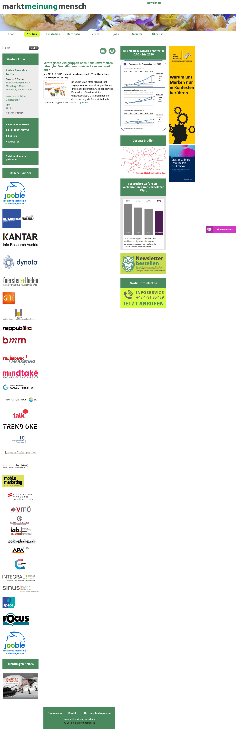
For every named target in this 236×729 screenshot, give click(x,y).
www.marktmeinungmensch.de (79, 719)
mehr (85, 102)
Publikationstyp (18, 130)
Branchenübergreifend (18, 82)
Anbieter (13, 141)
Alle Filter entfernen (15, 113)
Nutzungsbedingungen (97, 713)
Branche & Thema (19, 124)
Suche (34, 48)
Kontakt (73, 713)
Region (12, 136)
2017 (9, 108)
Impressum (55, 713)
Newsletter (154, 2)
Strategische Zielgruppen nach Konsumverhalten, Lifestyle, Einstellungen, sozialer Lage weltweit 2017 (78, 66)
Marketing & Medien (17, 86)
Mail (103, 51)
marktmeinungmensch (44, 7)
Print (112, 51)
